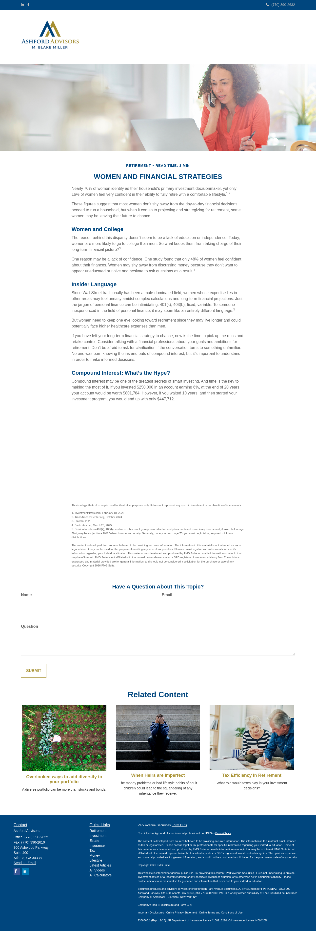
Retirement (98, 833)
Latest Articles (100, 867)
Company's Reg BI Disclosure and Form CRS (165, 906)
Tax (92, 852)
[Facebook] (28, 4)
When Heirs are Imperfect (158, 777)
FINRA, (265, 890)
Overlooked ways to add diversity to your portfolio (64, 781)
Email (167, 597)
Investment (98, 838)
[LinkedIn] (22, 4)
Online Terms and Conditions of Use (220, 914)
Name (26, 597)
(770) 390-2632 (280, 5)
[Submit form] (33, 673)
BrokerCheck (223, 835)
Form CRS (179, 827)
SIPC (273, 890)
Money (95, 857)
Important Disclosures (151, 914)
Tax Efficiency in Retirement (251, 777)
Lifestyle (96, 862)
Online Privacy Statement (181, 914)
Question (29, 628)
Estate (94, 843)
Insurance (97, 847)
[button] (124, 27)
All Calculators (101, 877)
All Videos (97, 872)
